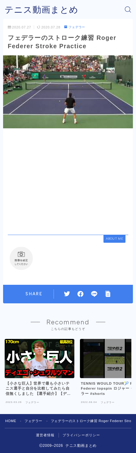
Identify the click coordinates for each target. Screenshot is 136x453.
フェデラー (74, 27)
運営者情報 (45, 435)
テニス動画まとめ (41, 10)
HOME (10, 421)
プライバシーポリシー (81, 435)
